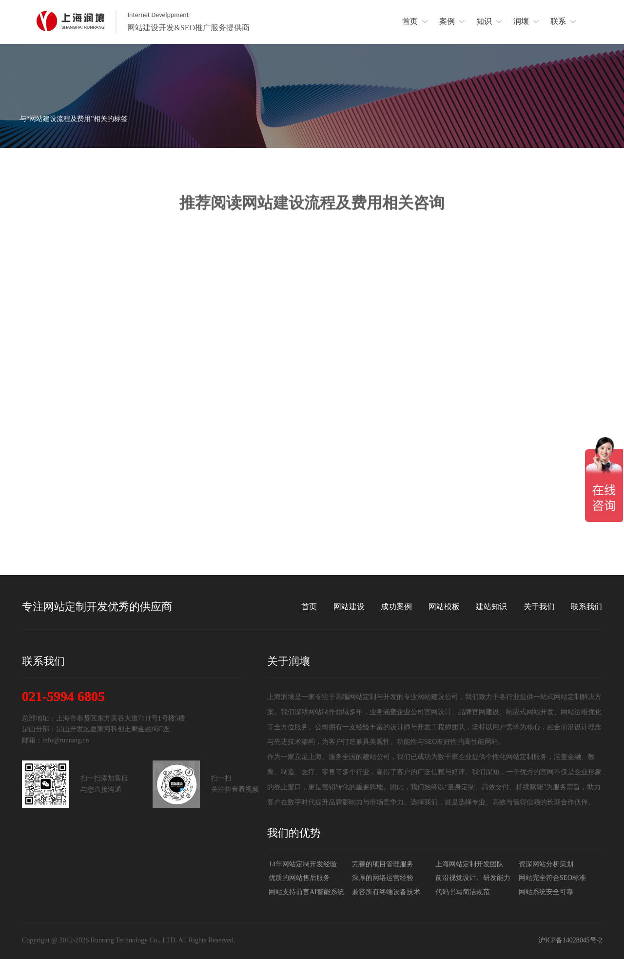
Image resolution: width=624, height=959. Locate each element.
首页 (309, 606)
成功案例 (396, 606)
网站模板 (444, 606)
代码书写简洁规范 (462, 892)
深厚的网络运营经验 (382, 877)
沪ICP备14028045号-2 (570, 940)
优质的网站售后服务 (299, 877)
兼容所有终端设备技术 (386, 892)
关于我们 (539, 606)
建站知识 (491, 606)
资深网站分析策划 (546, 864)
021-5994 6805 (63, 696)
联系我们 (586, 606)
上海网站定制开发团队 (469, 864)
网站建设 (349, 606)
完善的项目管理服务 (382, 864)
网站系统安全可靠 (546, 892)
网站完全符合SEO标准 (552, 877)
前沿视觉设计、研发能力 (472, 877)
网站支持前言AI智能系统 (306, 892)
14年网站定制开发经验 (303, 864)
